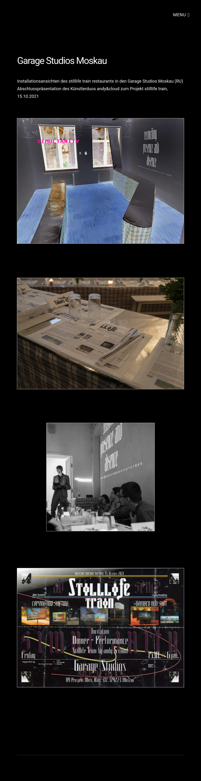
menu (181, 14)
